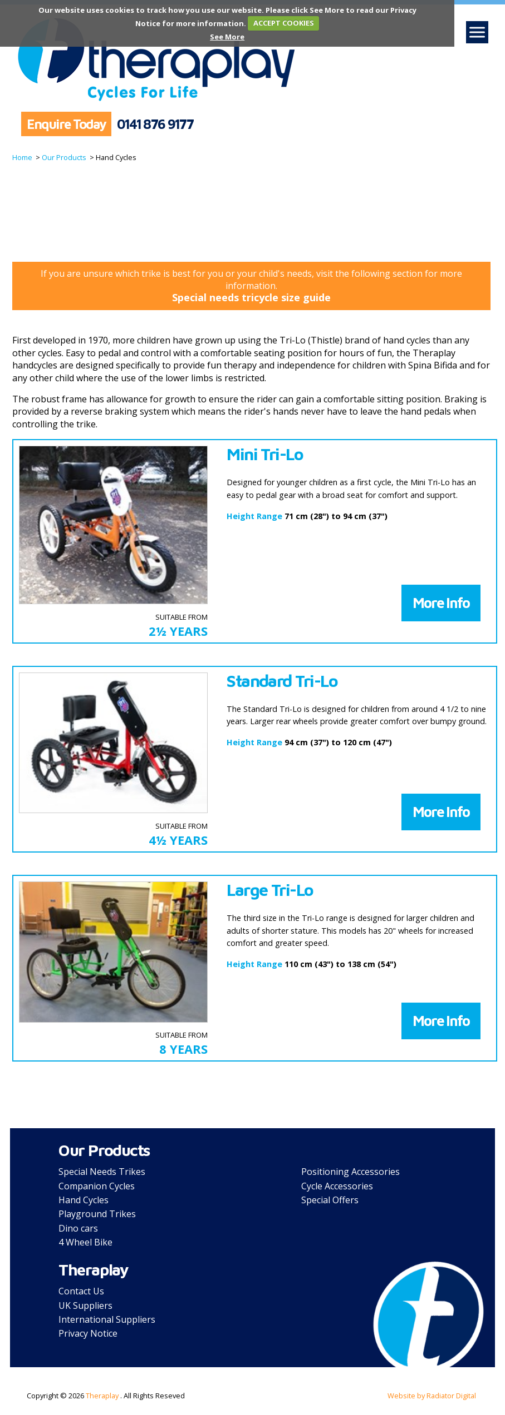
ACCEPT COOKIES (283, 23)
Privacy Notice (87, 1333)
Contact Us (81, 1291)
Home (22, 157)
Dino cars (78, 1228)
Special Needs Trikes (101, 1171)
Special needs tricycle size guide (251, 297)
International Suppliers (106, 1319)
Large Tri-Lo (270, 889)
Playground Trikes (97, 1214)
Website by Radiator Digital (432, 1396)
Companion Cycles (96, 1186)
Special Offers (330, 1200)
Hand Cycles (83, 1200)
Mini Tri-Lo (265, 454)
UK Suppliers (85, 1305)
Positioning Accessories (350, 1171)
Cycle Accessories (337, 1186)
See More (227, 37)
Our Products (63, 157)
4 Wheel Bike (85, 1242)
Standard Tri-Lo (282, 680)
